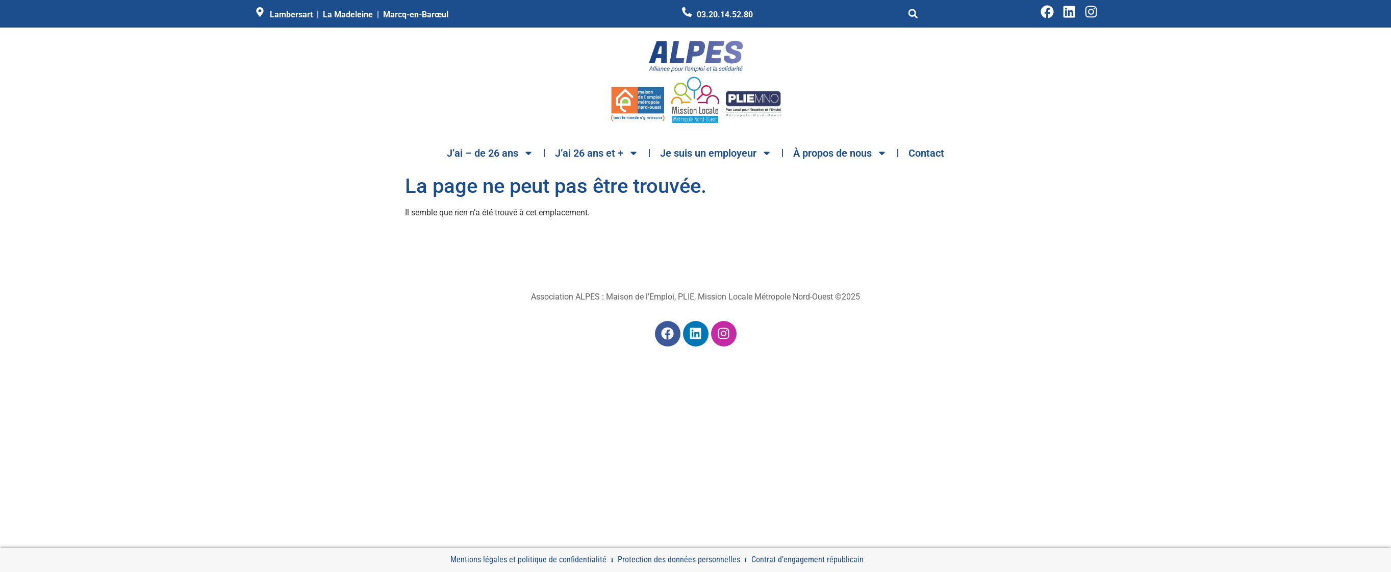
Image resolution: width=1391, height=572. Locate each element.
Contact (926, 153)
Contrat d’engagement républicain (807, 559)
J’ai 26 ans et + (597, 153)
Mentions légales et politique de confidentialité (528, 559)
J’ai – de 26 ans (490, 153)
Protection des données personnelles (679, 559)
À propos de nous (840, 153)
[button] (913, 13)
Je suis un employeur (716, 153)
